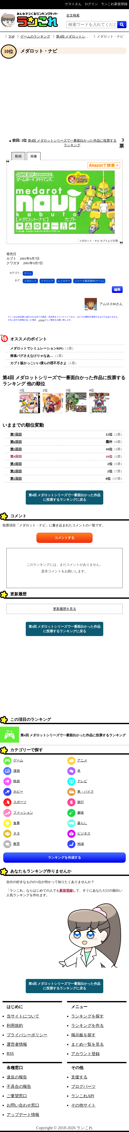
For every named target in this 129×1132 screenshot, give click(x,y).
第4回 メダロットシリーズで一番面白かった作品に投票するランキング (73, 735)
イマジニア (47, 280)
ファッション (18, 812)
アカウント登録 (85, 1054)
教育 (11, 844)
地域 (75, 844)
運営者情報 (17, 1044)
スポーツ (15, 802)
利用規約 (15, 1025)
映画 (11, 781)
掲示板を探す (83, 1035)
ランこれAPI (82, 1096)
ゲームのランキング (35, 36)
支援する (79, 1077)
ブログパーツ (83, 1086)
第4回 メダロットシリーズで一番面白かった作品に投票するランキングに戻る (65, 497)
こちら (41, 320)
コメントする (64, 538)
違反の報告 (17, 1077)
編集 (117, 289)
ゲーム (28, 273)
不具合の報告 (19, 1086)
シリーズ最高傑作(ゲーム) (89, 280)
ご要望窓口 (17, 1096)
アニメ (77, 760)
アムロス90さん (111, 304)
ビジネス (79, 833)
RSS (10, 1053)
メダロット (30, 280)
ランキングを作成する (64, 857)
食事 (11, 823)
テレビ (77, 781)
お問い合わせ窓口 (23, 1105)
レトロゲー (64, 280)
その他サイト (83, 1105)
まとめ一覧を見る (87, 1044)
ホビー (13, 791)
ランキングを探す (87, 1016)
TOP (11, 36)
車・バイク (80, 791)
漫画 (11, 771)
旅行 (75, 802)
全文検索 (73, 15)
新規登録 (66, 890)
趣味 (75, 812)
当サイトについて (23, 1016)
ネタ (11, 833)
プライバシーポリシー (27, 1035)
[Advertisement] (64, 96)
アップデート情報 (23, 1114)
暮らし (77, 823)
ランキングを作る (87, 1025)
